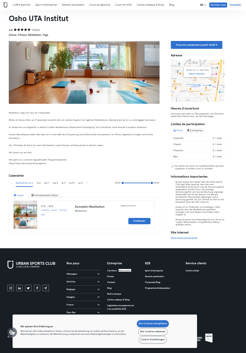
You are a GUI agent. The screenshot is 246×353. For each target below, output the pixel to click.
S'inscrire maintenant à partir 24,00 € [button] (196, 45)
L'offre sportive (21, 5)
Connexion (235, 5)
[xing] (46, 288)
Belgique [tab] (83, 289)
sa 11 (80, 183)
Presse (110, 276)
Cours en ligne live (99, 5)
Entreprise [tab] (195, 130)
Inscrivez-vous (218, 5)
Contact (111, 282)
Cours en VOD (123, 5)
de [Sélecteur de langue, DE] (203, 4)
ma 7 (46, 183)
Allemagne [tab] (83, 274)
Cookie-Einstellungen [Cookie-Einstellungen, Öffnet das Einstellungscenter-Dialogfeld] (153, 340)
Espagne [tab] (83, 297)
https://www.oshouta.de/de (184, 238)
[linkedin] (19, 288)
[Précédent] (20, 72)
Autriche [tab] (83, 282)
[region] (105, 331)
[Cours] (18, 195)
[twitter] (28, 288)
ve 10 (71, 183)
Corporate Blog (152, 282)
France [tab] (83, 305)
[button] (12, 332)
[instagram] (11, 288)
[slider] (122, 183)
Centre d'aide (192, 271)
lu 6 (38, 183)
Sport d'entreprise (46, 5)
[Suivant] (148, 72)
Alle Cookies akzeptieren (153, 324)
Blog (171, 5)
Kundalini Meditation (90, 206)
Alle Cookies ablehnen (153, 332)
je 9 (63, 183)
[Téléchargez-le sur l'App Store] (18, 277)
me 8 (55, 183)
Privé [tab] (177, 130)
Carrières (112, 271)
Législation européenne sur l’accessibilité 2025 (120, 307)
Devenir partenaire (73, 5)
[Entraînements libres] (45, 195)
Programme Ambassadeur (157, 288)
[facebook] (37, 288)
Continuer (139, 221)
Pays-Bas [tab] (83, 312)
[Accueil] (5, 5)
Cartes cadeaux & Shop (150, 5)
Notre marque (114, 294)
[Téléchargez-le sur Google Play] (41, 277)
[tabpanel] (197, 147)
